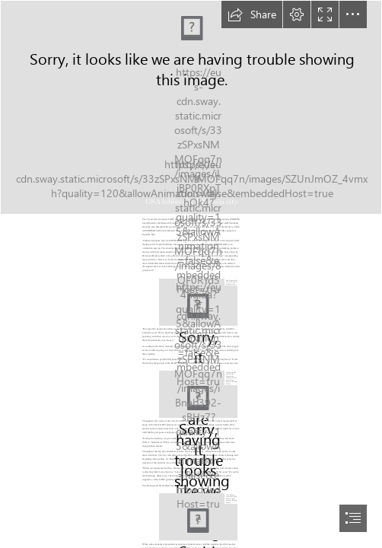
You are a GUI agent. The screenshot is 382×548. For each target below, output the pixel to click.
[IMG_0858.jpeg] (198, 516)
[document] (191, 274)
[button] (251, 14)
